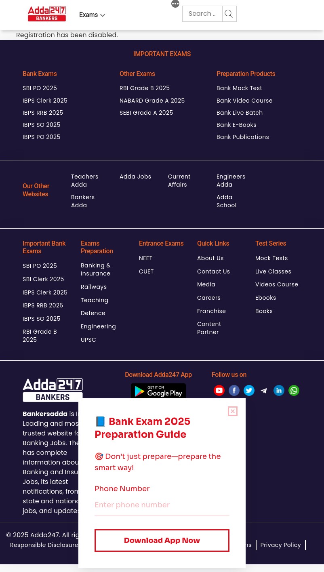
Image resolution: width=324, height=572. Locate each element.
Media (206, 284)
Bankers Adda (83, 201)
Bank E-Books (237, 125)
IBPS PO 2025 (42, 137)
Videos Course (276, 284)
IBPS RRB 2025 (43, 113)
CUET (146, 271)
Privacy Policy (281, 545)
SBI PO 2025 (40, 88)
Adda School (227, 201)
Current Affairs (179, 180)
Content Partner (209, 328)
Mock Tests (271, 258)
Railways (94, 287)
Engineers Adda (231, 180)
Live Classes (273, 271)
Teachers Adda (85, 180)
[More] (175, 5)
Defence (93, 313)
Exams (88, 15)
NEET (145, 258)
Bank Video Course (245, 101)
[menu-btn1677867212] (102, 14)
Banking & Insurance (96, 269)
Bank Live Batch (240, 113)
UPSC (88, 340)
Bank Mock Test (239, 88)
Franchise (211, 311)
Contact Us (213, 271)
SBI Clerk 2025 (43, 279)
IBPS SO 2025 (42, 125)
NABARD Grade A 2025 (152, 101)
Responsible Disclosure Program (58, 545)
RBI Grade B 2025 (145, 88)
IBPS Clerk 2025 (45, 101)
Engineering (98, 326)
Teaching (94, 300)
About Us (210, 258)
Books (264, 311)
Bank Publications (243, 137)
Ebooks (265, 298)
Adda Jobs (135, 176)
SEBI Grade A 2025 (146, 113)
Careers (209, 298)
